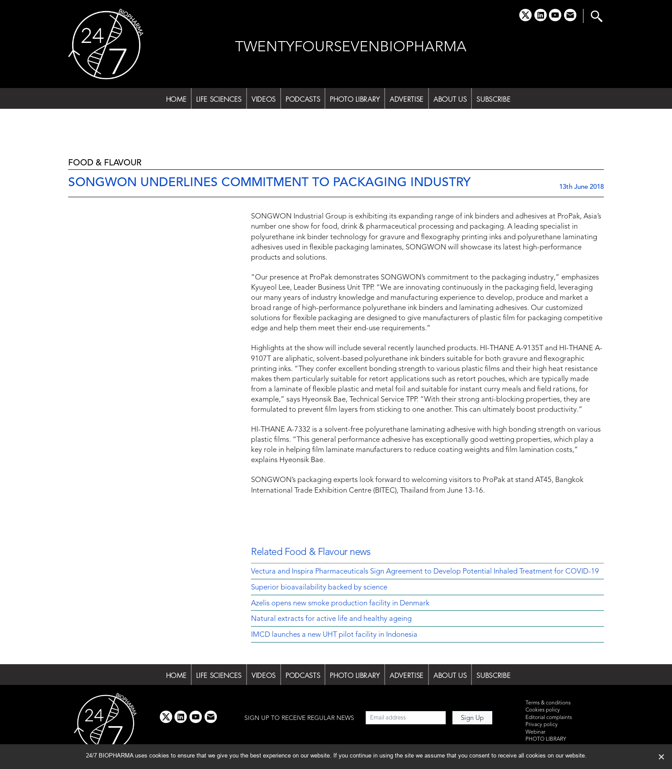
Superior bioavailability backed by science (319, 587)
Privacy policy (541, 724)
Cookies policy (542, 710)
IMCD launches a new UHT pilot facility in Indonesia (334, 635)
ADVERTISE (407, 99)
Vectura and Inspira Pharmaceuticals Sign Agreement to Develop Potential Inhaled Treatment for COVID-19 (425, 571)
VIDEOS (263, 99)
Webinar (535, 732)
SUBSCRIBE (493, 99)
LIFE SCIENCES (219, 99)
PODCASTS (303, 99)
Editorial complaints (548, 717)
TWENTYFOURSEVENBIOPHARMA (351, 47)
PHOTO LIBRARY (355, 99)
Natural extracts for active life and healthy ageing (331, 619)
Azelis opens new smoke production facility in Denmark (340, 603)
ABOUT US (450, 99)
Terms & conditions (548, 703)
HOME (176, 99)
